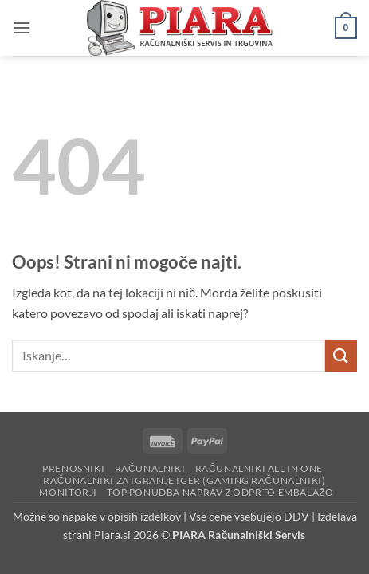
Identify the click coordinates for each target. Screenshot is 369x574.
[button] (21, 27)
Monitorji (68, 492)
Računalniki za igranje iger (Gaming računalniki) (184, 480)
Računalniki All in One (259, 468)
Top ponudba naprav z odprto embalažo (220, 492)
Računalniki (150, 468)
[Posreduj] (341, 355)
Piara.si (112, 534)
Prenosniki (73, 468)
